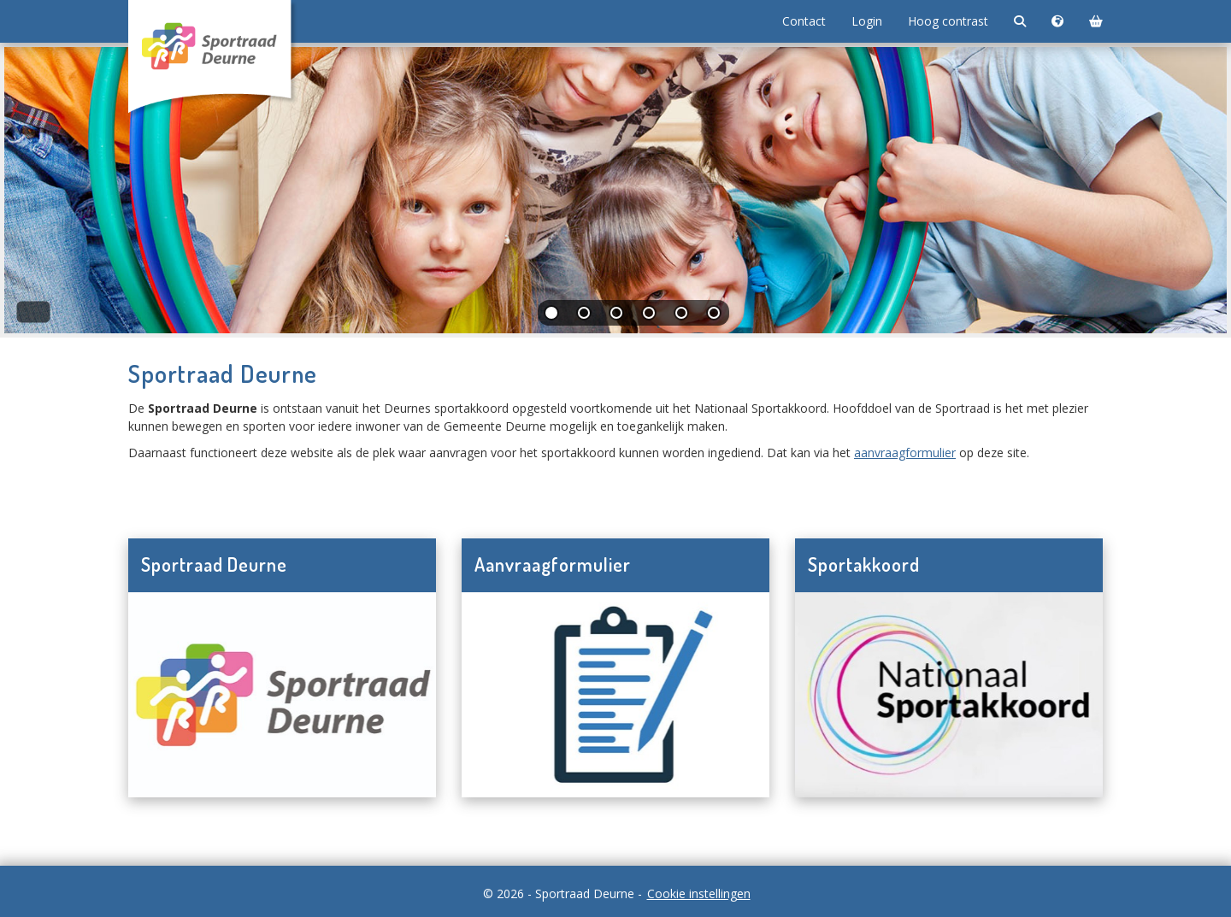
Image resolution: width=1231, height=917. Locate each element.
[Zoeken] (1020, 21)
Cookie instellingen (699, 893)
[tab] (552, 316)
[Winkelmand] (1096, 21)
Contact (804, 21)
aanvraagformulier (905, 452)
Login (866, 21)
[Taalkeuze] (1057, 21)
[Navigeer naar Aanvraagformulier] (615, 694)
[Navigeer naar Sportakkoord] (949, 694)
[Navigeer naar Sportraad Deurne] (282, 694)
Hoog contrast (948, 21)
